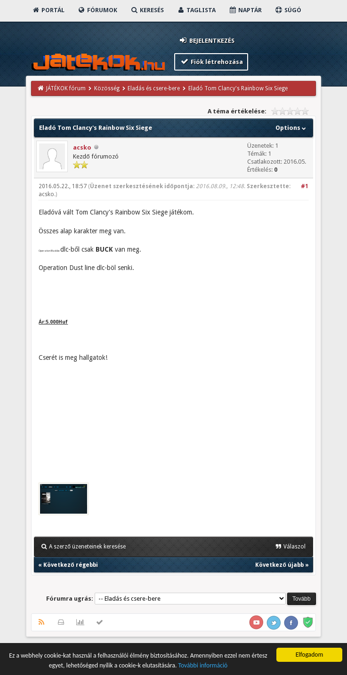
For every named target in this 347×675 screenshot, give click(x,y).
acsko (82, 147)
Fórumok (97, 10)
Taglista (196, 10)
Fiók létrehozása (211, 61)
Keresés (147, 10)
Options (291, 127)
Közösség (107, 88)
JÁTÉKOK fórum (66, 88)
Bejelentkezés (206, 40)
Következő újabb (279, 565)
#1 (304, 186)
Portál (48, 10)
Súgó (287, 10)
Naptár (245, 10)
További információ (202, 666)
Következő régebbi (70, 565)
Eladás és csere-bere (154, 88)
